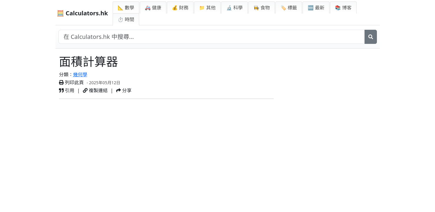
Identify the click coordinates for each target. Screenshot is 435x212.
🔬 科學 (234, 7)
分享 (124, 90)
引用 (66, 90)
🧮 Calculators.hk (82, 13)
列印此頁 (71, 82)
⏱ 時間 (126, 19)
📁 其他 (207, 7)
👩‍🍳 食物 (261, 7)
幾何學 (80, 74)
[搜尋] (371, 37)
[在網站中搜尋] (211, 37)
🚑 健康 (153, 7)
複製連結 (95, 90)
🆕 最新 (316, 7)
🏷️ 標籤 (288, 7)
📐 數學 (126, 7)
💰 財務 (180, 7)
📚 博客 (343, 7)
